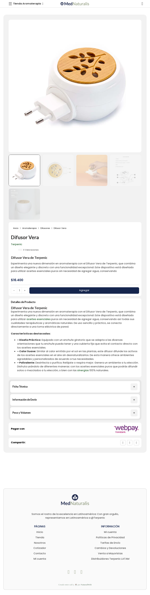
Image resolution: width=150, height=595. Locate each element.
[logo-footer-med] (75, 499)
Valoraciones (31, 250)
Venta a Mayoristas (110, 553)
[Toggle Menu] (26, 4)
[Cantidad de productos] (19, 290)
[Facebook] (123, 442)
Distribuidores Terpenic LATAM (110, 559)
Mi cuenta (40, 559)
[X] (129, 442)
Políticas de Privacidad (110, 537)
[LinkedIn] (136, 442)
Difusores (45, 228)
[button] (75, 387)
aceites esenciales (38, 271)
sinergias (83, 370)
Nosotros (40, 543)
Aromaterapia (29, 228)
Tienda (39, 537)
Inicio (15, 228)
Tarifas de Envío (110, 543)
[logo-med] (75, 3)
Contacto (40, 553)
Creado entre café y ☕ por (75, 584)
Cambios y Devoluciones (110, 548)
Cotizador (39, 548)
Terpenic (16, 244)
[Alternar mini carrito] (142, 4)
